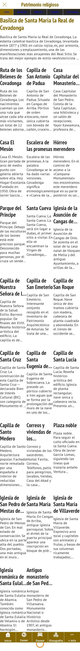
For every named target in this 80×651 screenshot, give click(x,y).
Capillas (55, 12)
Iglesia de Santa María (39, 501)
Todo (6, 12)
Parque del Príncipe (10, 211)
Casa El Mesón (7, 145)
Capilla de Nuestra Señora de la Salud (12, 287)
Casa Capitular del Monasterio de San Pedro (66, 76)
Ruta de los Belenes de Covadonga (11, 76)
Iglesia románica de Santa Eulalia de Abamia (13, 576)
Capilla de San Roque (63, 283)
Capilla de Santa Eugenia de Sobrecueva (38, 359)
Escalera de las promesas (39, 145)
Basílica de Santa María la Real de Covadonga (37, 23)
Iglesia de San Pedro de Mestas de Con (13, 504)
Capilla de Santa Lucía (64, 356)
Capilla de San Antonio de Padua (38, 76)
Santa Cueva (39, 208)
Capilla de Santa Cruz (10, 356)
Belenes (39, 12)
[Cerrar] (4, 4)
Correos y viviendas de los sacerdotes (39, 432)
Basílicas (22, 12)
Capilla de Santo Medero (10, 432)
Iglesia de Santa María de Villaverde (66, 504)
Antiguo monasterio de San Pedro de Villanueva (39, 576)
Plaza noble (65, 425)
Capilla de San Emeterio (40, 283)
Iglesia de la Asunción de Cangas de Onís (65, 214)
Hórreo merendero (64, 145)
